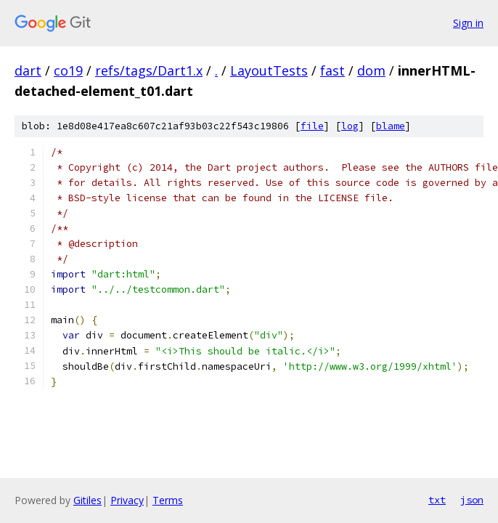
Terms (167, 500)
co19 (68, 70)
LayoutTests (269, 70)
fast (332, 70)
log (350, 126)
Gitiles (87, 500)
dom (371, 70)
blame (390, 126)
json (471, 499)
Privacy (127, 500)
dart (28, 70)
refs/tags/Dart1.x (149, 70)
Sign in (468, 23)
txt (437, 499)
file (312, 126)
